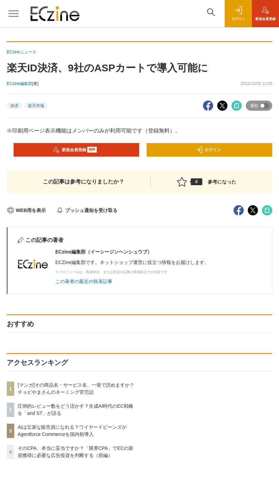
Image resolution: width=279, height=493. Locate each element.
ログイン (208, 149)
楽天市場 (36, 105)
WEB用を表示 (26, 210)
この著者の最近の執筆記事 (83, 281)
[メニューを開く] (13, 13)
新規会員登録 (75, 149)
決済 (14, 105)
